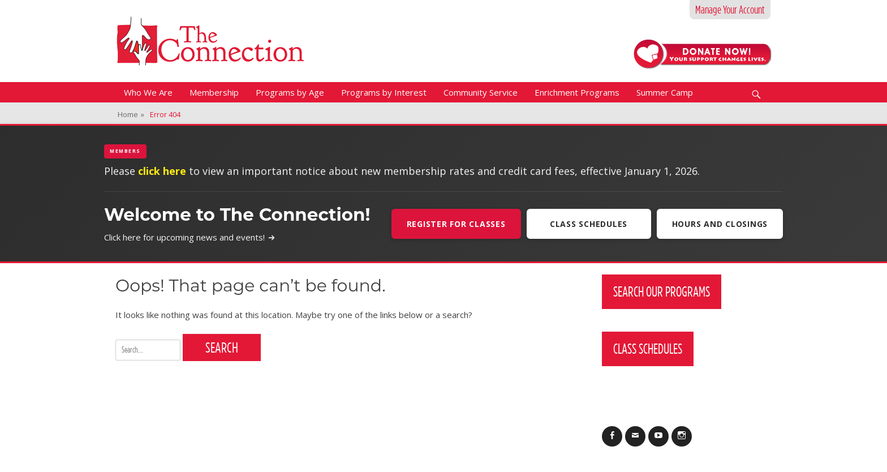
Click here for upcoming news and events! (189, 237)
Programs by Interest (384, 92)
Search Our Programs (661, 291)
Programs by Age (290, 92)
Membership (214, 92)
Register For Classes (456, 223)
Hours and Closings (720, 223)
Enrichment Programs (577, 92)
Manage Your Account (730, 9)
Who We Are (148, 92)
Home (131, 114)
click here (162, 171)
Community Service (481, 92)
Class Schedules (588, 223)
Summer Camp (664, 92)
